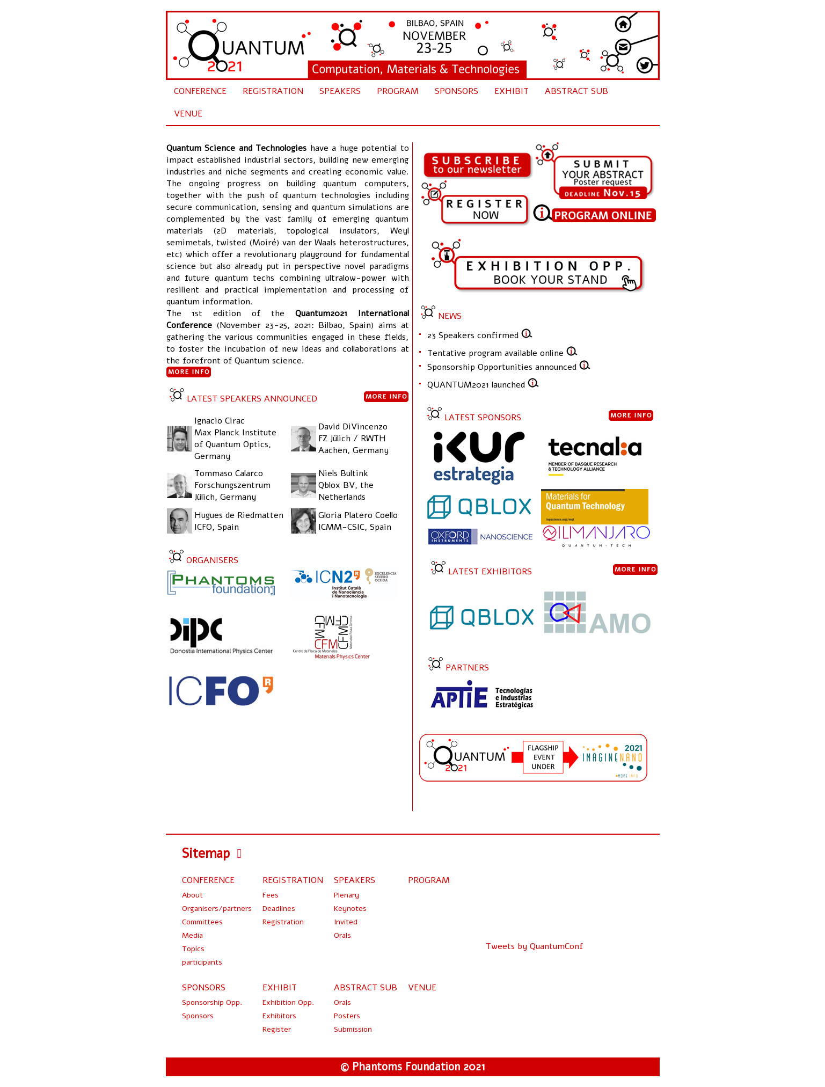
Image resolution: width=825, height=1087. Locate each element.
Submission (353, 1029)
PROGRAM (398, 91)
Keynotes (350, 908)
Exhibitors (279, 1016)
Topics (193, 949)
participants (202, 962)
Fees (270, 895)
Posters (347, 1016)
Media (192, 935)
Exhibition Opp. (288, 1002)
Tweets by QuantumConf (534, 946)
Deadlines (278, 908)
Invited (345, 922)
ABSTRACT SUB (576, 91)
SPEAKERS (340, 91)
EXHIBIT (511, 91)
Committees (202, 922)
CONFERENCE (200, 91)
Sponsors (198, 1016)
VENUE (188, 114)
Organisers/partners (217, 908)
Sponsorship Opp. (212, 1002)
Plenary (346, 895)
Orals (342, 935)
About (192, 895)
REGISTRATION (273, 91)
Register (276, 1029)
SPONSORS (456, 91)
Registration (283, 922)
